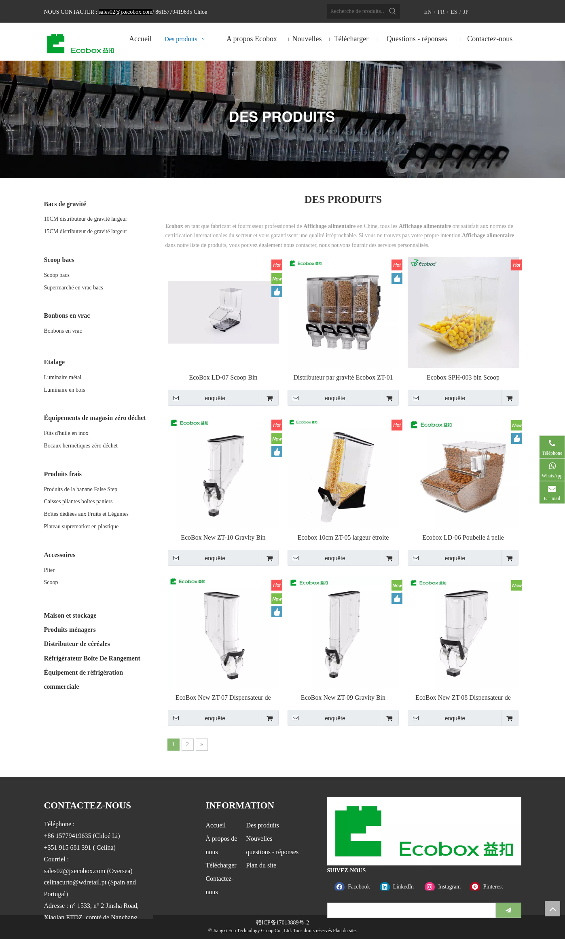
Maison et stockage (70, 615)
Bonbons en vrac (63, 331)
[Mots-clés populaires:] (392, 11)
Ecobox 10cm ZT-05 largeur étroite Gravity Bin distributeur (343, 538)
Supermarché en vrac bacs (74, 288)
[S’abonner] (508, 910)
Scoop (51, 582)
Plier (49, 570)
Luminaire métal (63, 377)
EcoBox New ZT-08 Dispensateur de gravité (463, 698)
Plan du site (261, 865)
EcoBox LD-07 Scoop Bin (223, 377)
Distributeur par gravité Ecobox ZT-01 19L (343, 378)
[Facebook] (355, 887)
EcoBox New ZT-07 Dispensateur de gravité (223, 698)
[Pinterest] (491, 887)
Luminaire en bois (64, 390)
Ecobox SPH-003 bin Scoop (463, 377)
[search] (410, 910)
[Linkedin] (400, 887)
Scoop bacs (57, 275)
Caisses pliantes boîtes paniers (78, 501)
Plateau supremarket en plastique (81, 526)
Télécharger (221, 865)
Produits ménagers (70, 629)
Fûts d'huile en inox (66, 433)
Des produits (262, 825)
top (552, 908)
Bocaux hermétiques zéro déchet (81, 446)
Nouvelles (259, 838)
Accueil (216, 825)
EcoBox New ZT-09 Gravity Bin (343, 697)
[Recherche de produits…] (356, 11)
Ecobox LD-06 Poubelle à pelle (463, 537)
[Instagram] (445, 887)
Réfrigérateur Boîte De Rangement (92, 658)
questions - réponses (272, 851)
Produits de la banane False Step (81, 489)
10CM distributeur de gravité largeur (85, 219)
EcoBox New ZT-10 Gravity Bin (223, 537)
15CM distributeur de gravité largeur (85, 231)
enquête (197, 398)
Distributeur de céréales (77, 643)
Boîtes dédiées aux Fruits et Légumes (86, 514)
